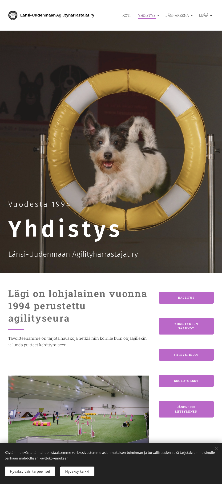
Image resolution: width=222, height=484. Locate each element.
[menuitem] (131, 15)
